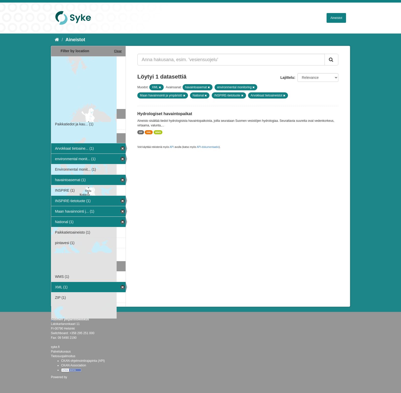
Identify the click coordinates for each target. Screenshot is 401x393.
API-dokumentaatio (208, 147)
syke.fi (55, 347)
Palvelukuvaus (61, 351)
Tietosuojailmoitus (63, 356)
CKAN (59, 382)
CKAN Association (73, 365)
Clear (118, 51)
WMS (158, 132)
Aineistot (336, 18)
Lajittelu (287, 77)
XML (148, 132)
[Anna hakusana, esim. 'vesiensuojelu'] (231, 60)
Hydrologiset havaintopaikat (164, 114)
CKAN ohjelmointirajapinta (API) (83, 361)
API (172, 147)
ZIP (140, 132)
